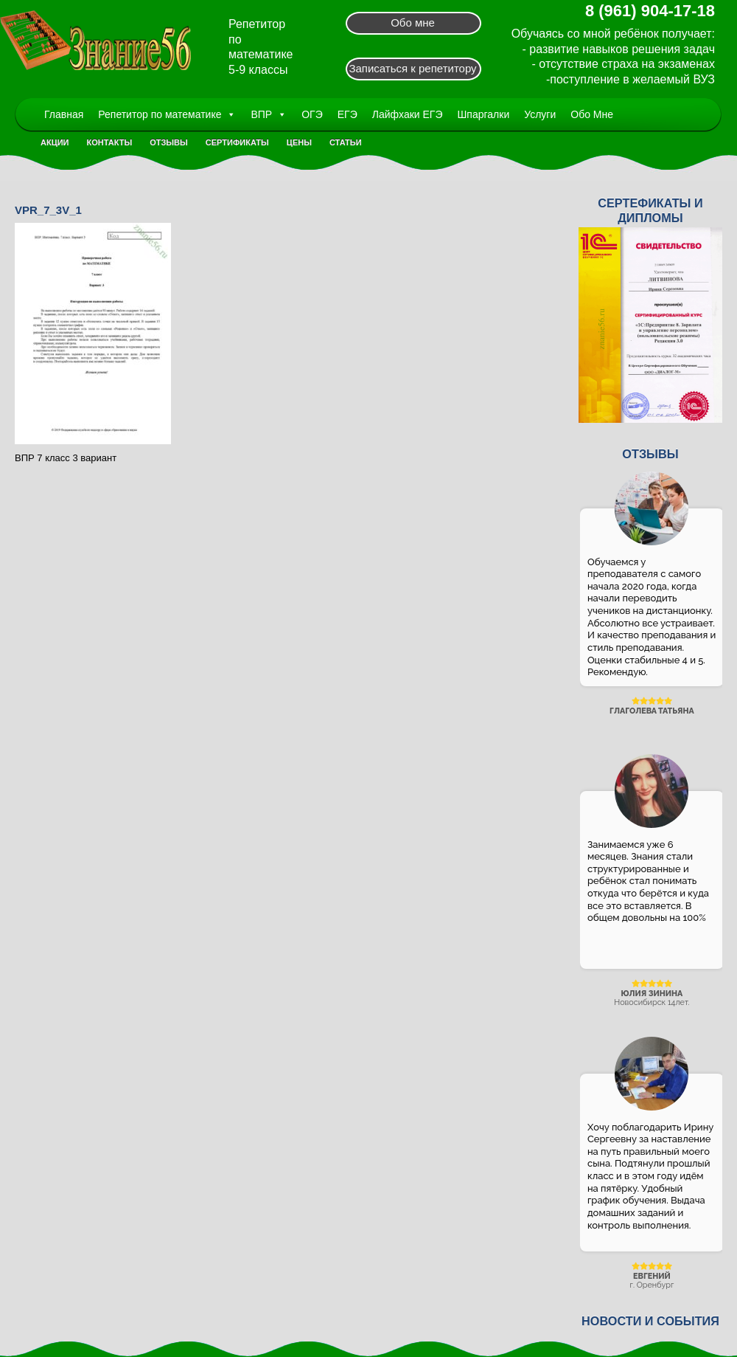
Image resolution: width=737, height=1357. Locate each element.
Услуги (540, 114)
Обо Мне (591, 114)
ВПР (269, 114)
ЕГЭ (347, 114)
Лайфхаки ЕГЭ (407, 114)
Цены (299, 142)
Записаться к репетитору (412, 68)
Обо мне (413, 22)
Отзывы (169, 142)
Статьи (345, 142)
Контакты (110, 142)
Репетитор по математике (167, 114)
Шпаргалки (484, 114)
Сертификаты (237, 142)
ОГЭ (312, 114)
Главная (63, 114)
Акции (55, 142)
